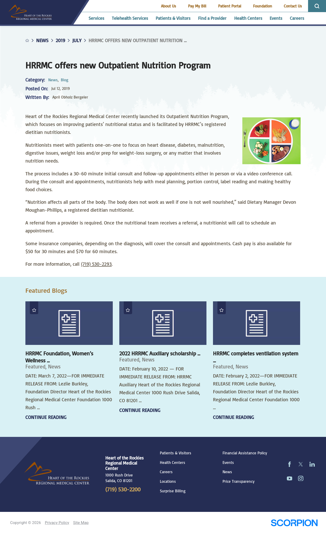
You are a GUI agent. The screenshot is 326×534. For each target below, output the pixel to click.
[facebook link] (289, 464)
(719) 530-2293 (96, 264)
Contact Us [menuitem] (293, 5)
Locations (168, 481)
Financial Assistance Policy (245, 453)
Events (228, 462)
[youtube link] (289, 478)
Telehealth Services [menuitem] (130, 18)
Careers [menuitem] (297, 18)
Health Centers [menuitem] (248, 18)
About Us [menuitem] (168, 5)
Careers (166, 471)
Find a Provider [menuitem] (212, 18)
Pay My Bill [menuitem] (197, 5)
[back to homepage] (27, 40)
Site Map (81, 522)
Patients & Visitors (175, 453)
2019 (60, 40)
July (76, 40)
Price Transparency (238, 481)
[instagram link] (301, 478)
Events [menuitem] (276, 18)
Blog (64, 79)
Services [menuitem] (96, 18)
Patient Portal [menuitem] (229, 5)
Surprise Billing (172, 491)
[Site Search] (317, 6)
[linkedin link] (312, 464)
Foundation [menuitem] (262, 5)
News (42, 40)
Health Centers (172, 462)
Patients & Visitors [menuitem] (173, 18)
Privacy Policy (57, 522)
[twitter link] (301, 464)
